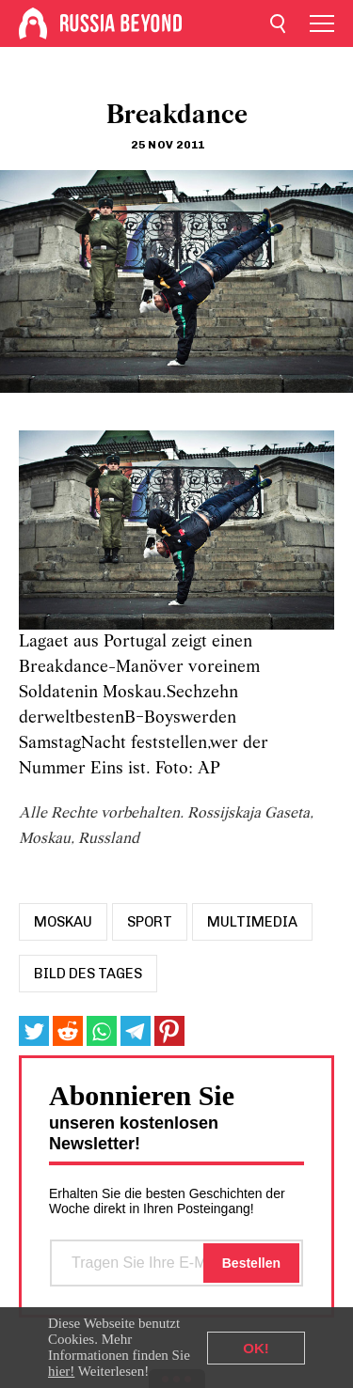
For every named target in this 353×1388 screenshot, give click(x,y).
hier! (61, 1371)
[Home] (33, 23)
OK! (256, 1348)
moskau (63, 921)
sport (149, 921)
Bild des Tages (88, 973)
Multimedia (252, 921)
